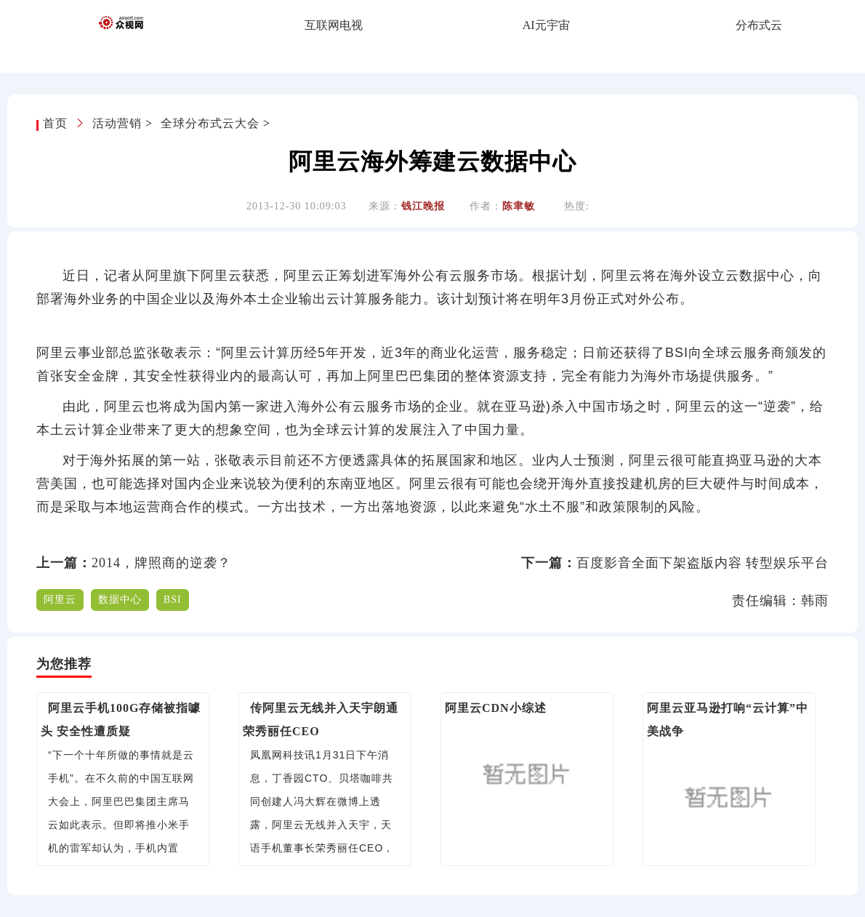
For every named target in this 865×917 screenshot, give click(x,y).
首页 (57, 123)
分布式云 (759, 25)
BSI (173, 599)
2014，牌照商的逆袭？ (161, 563)
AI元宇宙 (546, 25)
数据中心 (120, 599)
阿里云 (60, 599)
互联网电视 (334, 25)
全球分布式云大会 (210, 123)
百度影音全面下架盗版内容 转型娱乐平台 (702, 563)
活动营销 (117, 123)
